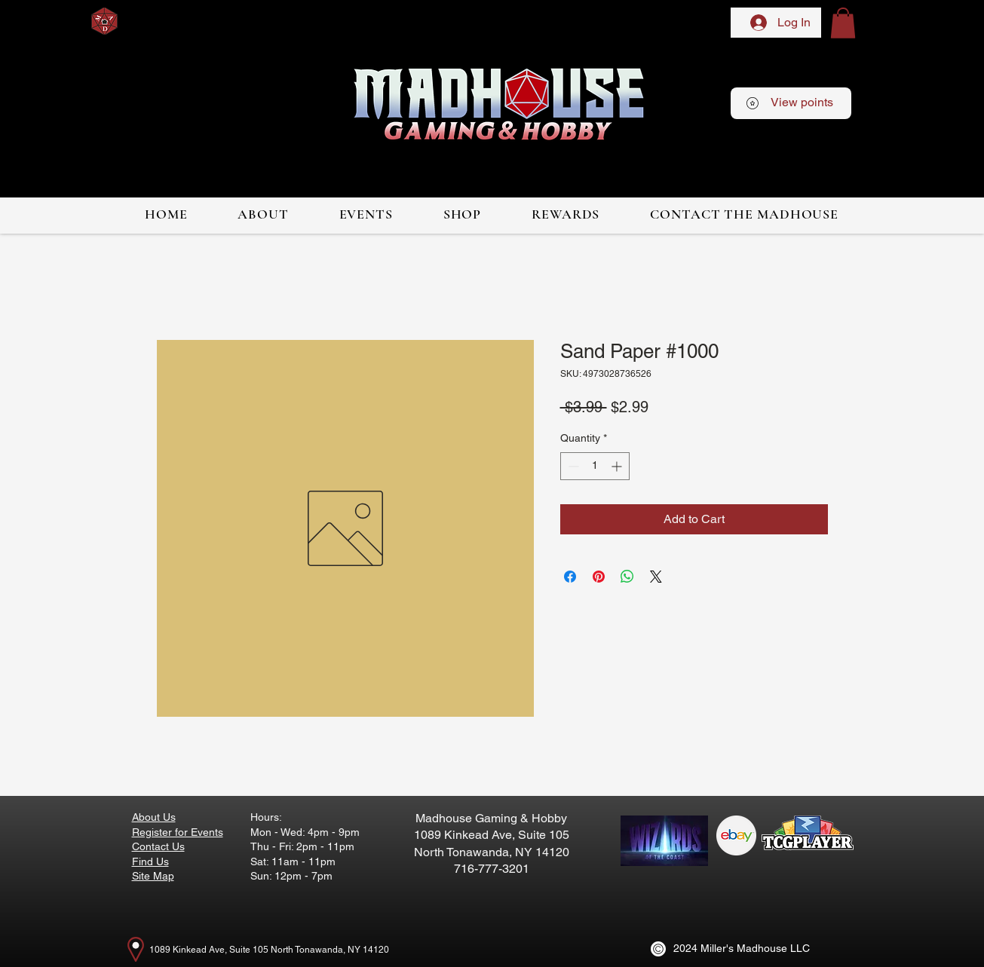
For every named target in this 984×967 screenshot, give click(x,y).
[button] (843, 23)
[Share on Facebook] (570, 577)
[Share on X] (656, 577)
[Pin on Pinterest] (599, 577)
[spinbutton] (594, 466)
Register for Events (177, 832)
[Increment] (617, 466)
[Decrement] (572, 466)
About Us (154, 817)
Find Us (150, 861)
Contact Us (158, 846)
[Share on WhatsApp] (627, 577)
